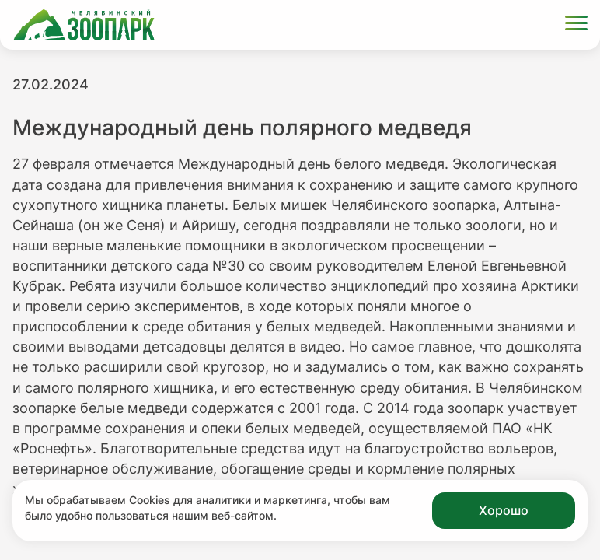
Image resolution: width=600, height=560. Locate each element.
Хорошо (503, 510)
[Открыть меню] (576, 25)
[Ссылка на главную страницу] (83, 24)
